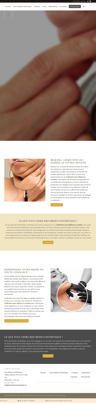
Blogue (74, 1)
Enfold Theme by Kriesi (60, 395)
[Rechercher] (83, 6)
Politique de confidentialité (28, 395)
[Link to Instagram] (90, 1)
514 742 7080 (9, 383)
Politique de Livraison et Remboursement (44, 395)
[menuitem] (8, 6)
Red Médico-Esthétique (16, 395)
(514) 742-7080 (81, 1)
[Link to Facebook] (87, 1)
